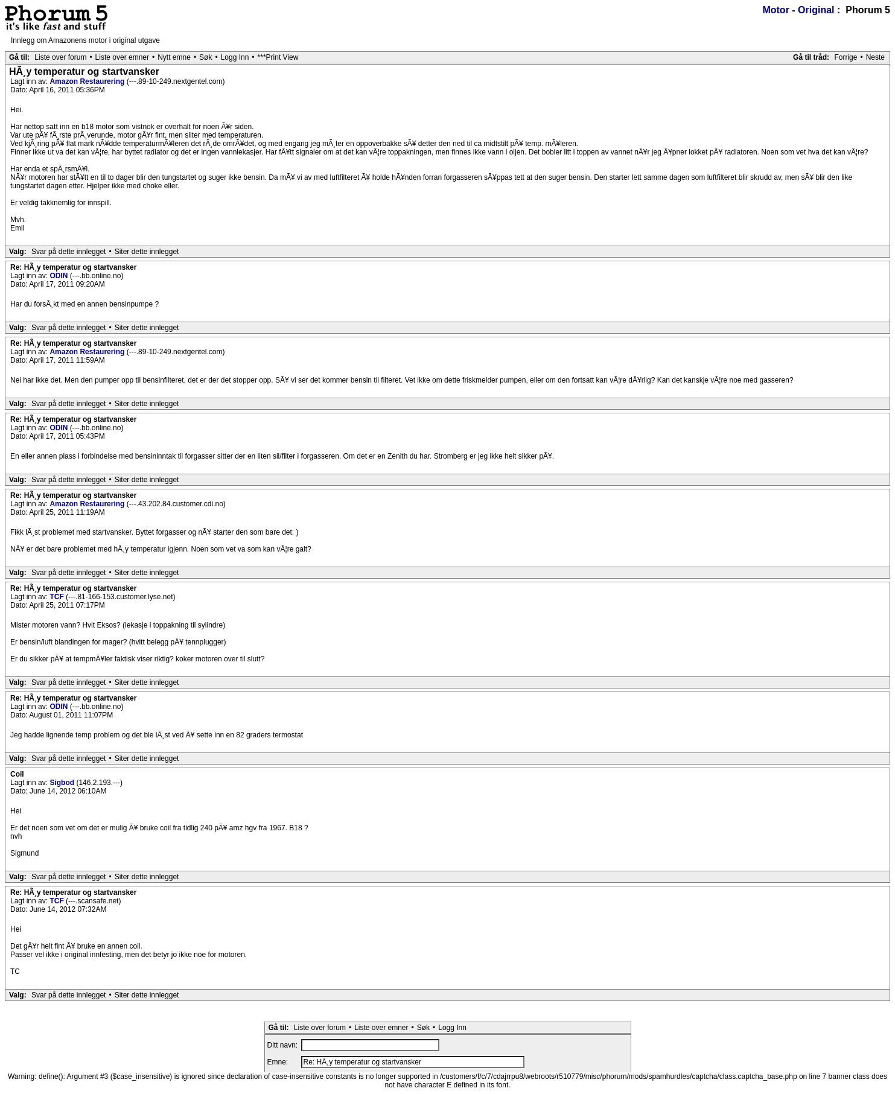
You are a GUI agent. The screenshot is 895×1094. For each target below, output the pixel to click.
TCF (57, 597)
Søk (205, 57)
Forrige (845, 57)
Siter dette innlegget (147, 251)
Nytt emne (174, 57)
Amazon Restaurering (87, 81)
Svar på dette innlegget (68, 251)
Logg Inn (235, 57)
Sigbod (62, 782)
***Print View (278, 57)
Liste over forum (60, 57)
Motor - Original (798, 10)
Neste (875, 57)
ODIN (59, 276)
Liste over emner (122, 57)
